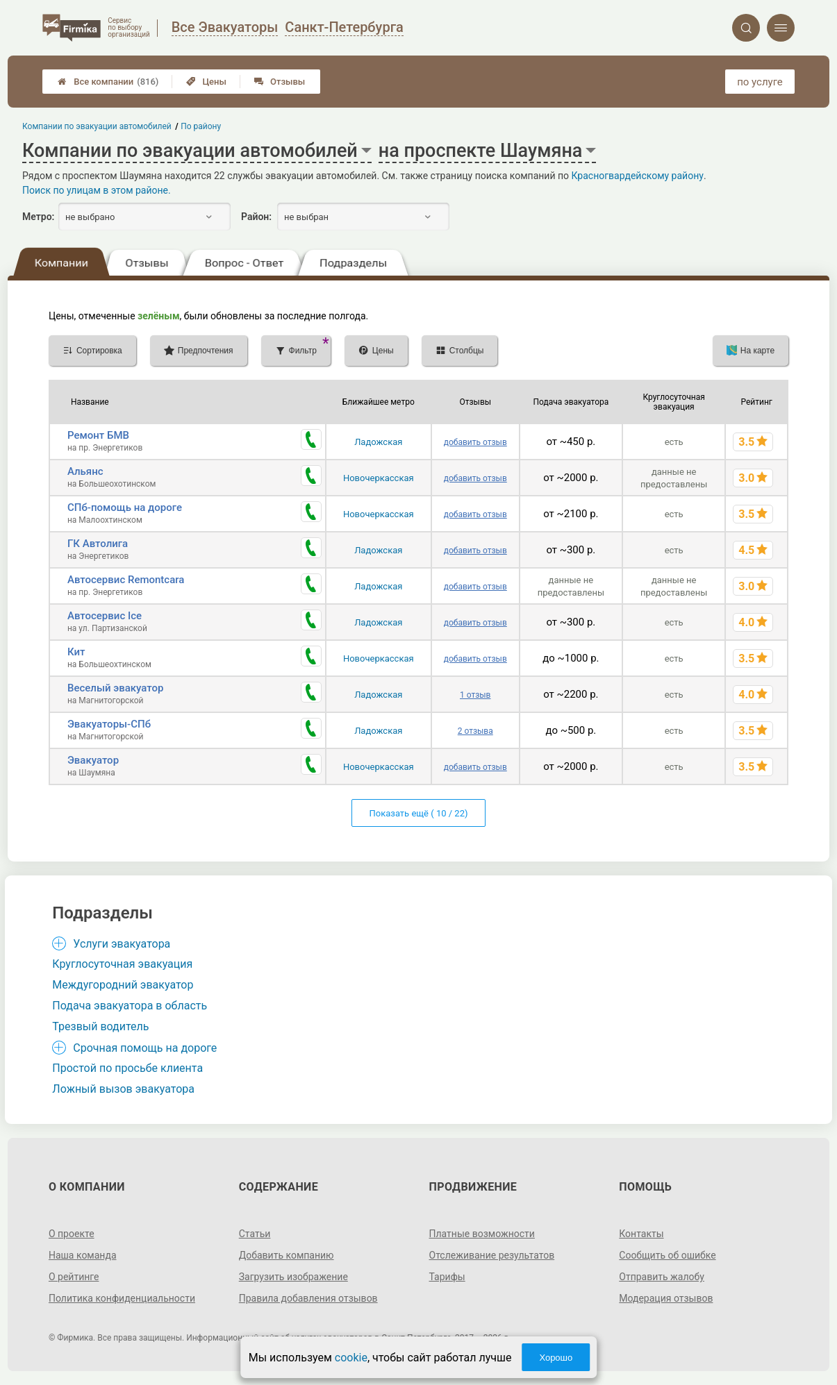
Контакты (641, 1233)
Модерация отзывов (666, 1298)
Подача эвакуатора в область (129, 1005)
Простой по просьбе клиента (127, 1068)
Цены (206, 81)
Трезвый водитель (100, 1026)
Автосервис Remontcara (125, 579)
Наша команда (83, 1255)
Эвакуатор (93, 760)
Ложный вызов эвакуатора (123, 1089)
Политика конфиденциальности (122, 1298)
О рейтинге (74, 1276)
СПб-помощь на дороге (124, 507)
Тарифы (447, 1276)
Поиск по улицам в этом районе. (96, 190)
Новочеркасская (378, 478)
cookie (351, 1357)
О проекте (71, 1233)
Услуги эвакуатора (121, 943)
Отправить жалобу (661, 1276)
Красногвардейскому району (638, 175)
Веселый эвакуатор (115, 688)
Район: (256, 216)
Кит (76, 652)
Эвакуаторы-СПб (109, 724)
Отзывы (279, 81)
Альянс (85, 471)
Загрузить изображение (293, 1276)
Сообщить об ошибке (667, 1255)
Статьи (255, 1233)
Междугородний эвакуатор (122, 984)
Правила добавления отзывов (308, 1298)
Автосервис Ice (104, 616)
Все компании (108, 81)
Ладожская (378, 442)
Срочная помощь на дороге (145, 1048)
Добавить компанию (286, 1255)
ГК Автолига (97, 543)
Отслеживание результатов (492, 1255)
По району (201, 126)
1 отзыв (475, 695)
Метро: (38, 216)
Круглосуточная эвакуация (122, 964)
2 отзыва (475, 731)
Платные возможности (482, 1233)
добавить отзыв (475, 442)
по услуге (760, 82)
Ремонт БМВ (98, 435)
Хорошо (555, 1357)
